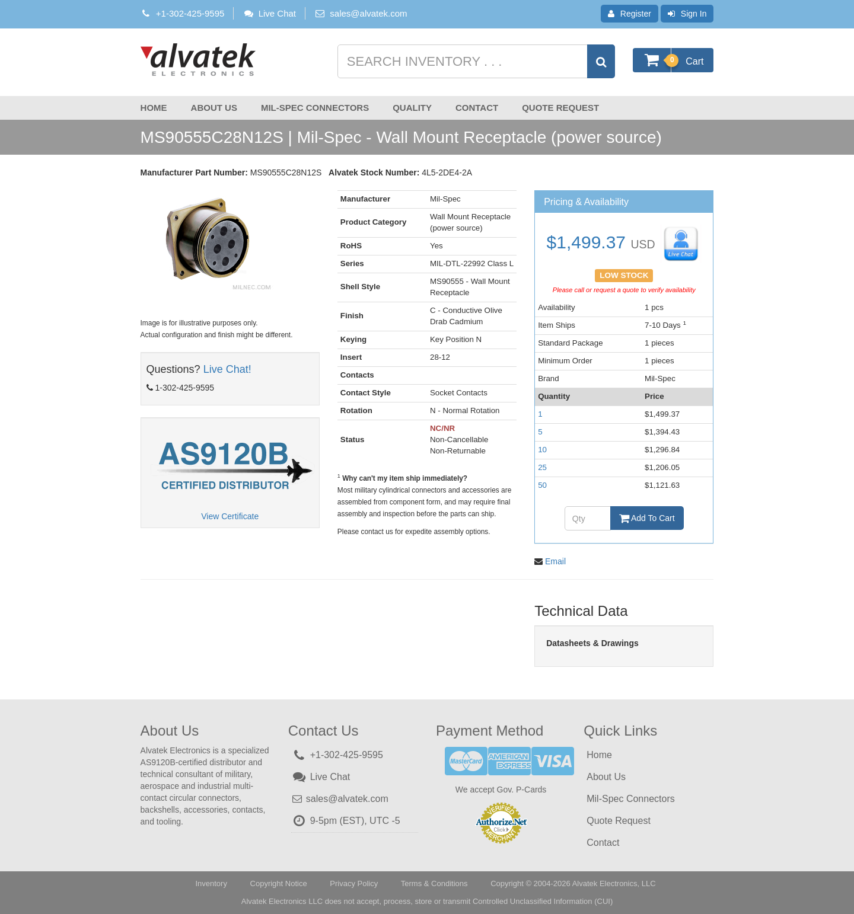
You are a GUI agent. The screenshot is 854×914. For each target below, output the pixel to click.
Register (629, 13)
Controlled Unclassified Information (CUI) (543, 900)
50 (542, 485)
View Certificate (230, 516)
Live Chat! (227, 369)
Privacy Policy (354, 882)
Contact (476, 108)
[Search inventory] (475, 61)
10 (542, 449)
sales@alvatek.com (368, 13)
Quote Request (560, 108)
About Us (214, 108)
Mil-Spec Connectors (315, 108)
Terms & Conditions (434, 882)
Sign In (687, 13)
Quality (412, 108)
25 (542, 467)
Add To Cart (647, 518)
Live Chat (269, 13)
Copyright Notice (278, 882)
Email (555, 560)
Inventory (211, 882)
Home (154, 108)
